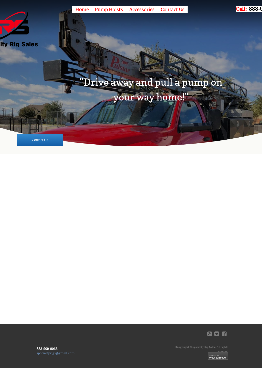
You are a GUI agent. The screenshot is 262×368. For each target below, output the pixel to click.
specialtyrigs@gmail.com (55, 353)
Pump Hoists (109, 9)
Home (82, 9)
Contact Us (172, 9)
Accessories (142, 9)
